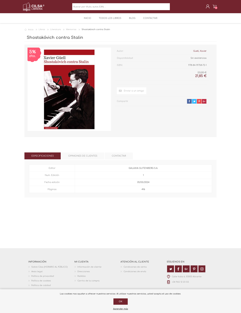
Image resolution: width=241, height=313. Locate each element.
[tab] (42, 158)
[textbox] (121, 7)
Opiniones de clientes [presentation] (82, 158)
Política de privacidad (42, 278)
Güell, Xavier (200, 53)
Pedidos (81, 278)
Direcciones (83, 274)
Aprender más (120, 309)
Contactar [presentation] (119, 158)
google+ (204, 103)
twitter (194, 103)
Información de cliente (89, 269)
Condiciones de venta (135, 269)
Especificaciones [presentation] (42, 158)
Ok (120, 301)
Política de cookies (41, 283)
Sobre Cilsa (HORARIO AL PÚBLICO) (49, 269)
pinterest (199, 103)
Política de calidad (41, 287)
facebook (189, 103)
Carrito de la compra (213, 7)
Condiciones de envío (135, 274)
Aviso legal (37, 274)
